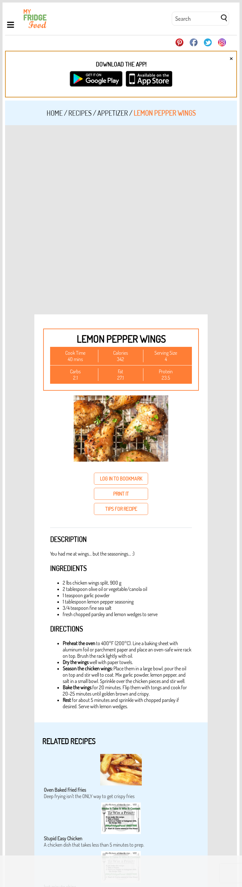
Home (55, 112)
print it (121, 494)
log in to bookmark (121, 479)
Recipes (80, 112)
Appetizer (112, 112)
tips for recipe (121, 509)
